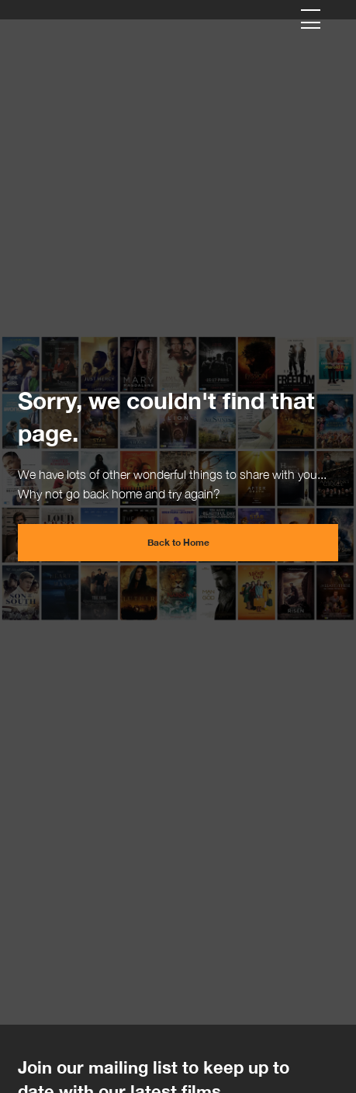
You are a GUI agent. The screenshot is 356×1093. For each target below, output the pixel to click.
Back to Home (178, 542)
